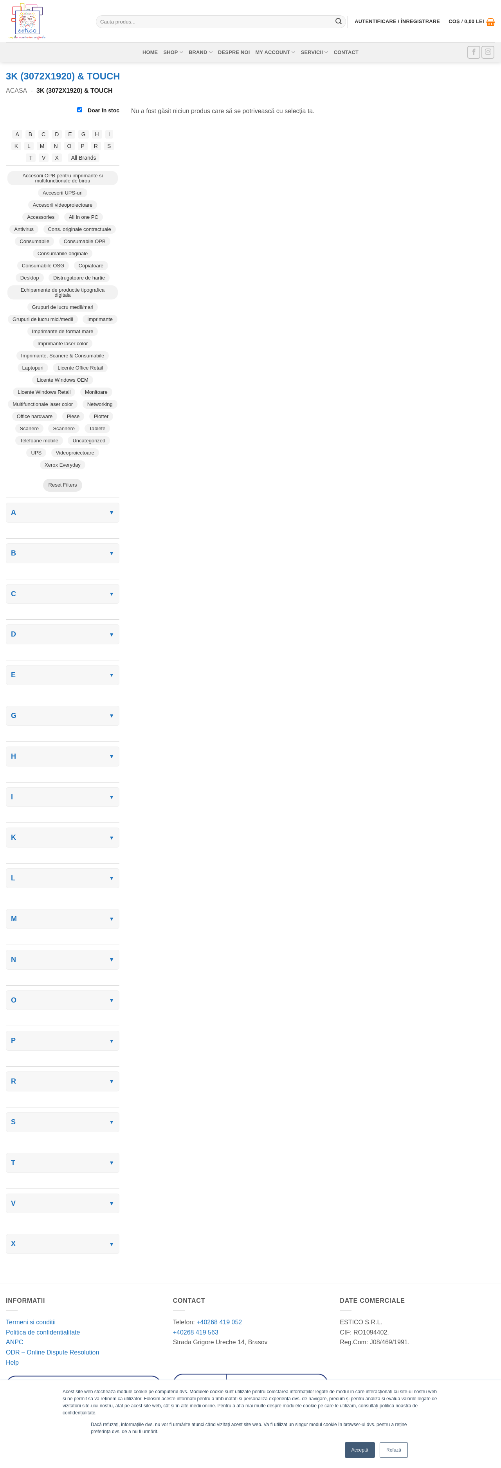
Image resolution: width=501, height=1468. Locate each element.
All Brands (83, 158)
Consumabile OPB (85, 241)
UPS (36, 453)
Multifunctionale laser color (43, 404)
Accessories (40, 217)
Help (12, 1362)
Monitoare (96, 392)
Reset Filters (63, 485)
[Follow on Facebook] (473, 52)
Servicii (314, 52)
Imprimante (100, 319)
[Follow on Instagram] (487, 52)
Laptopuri (32, 368)
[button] (472, 22)
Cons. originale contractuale (79, 229)
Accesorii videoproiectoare (62, 205)
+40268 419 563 (195, 1332)
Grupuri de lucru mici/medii (43, 319)
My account (276, 52)
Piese (73, 416)
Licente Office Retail (80, 368)
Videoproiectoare (75, 453)
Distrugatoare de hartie (79, 278)
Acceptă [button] (359, 1450)
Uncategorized (88, 441)
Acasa (16, 90)
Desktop (29, 278)
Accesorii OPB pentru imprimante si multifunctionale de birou (62, 178)
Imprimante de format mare (63, 331)
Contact (346, 52)
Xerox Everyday (63, 465)
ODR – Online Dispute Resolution (52, 1352)
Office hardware (35, 416)
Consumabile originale (63, 253)
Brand (201, 52)
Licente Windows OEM (62, 380)
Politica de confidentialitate (43, 1332)
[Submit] (338, 22)
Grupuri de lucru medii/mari (63, 307)
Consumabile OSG (43, 266)
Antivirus (24, 229)
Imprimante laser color (63, 343)
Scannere (64, 428)
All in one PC (83, 217)
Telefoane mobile (39, 441)
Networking (100, 404)
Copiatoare (91, 266)
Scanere (29, 428)
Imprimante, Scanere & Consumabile (62, 356)
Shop (173, 52)
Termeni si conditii (31, 1322)
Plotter (101, 416)
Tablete (97, 428)
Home (150, 52)
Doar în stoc (98, 110)
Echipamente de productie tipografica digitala (63, 292)
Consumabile (34, 241)
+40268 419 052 (218, 1322)
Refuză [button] (393, 1450)
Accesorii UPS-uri (63, 193)
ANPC (14, 1342)
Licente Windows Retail (44, 392)
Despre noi (234, 52)
